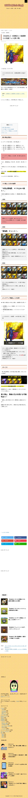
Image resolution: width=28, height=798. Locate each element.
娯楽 (3, 734)
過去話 (2, 717)
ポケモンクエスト (5, 731)
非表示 (10, 124)
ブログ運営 (3, 715)
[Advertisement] (14, 19)
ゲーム (2, 708)
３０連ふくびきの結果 (8, 129)
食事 (3, 735)
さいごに (4, 132)
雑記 (2, 732)
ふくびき (4, 532)
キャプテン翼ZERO (5, 730)
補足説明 (4, 712)
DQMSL (7, 532)
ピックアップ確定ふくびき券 (9, 131)
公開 (3, 709)
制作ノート (4, 713)
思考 (3, 737)
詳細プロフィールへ (5, 696)
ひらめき (4, 710)
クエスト (4, 721)
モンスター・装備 (6, 725)
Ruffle (17, 701)
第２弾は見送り (6, 127)
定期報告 (3, 719)
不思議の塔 (4, 724)
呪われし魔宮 (5, 723)
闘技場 (3, 727)
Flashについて (4, 716)
